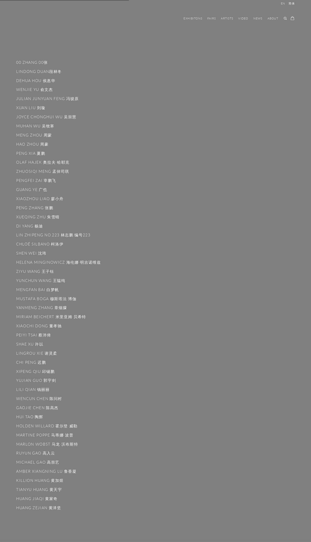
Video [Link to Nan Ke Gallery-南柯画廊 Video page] (243, 18)
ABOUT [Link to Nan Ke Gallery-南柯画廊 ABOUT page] (273, 18)
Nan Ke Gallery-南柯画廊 (46, 18)
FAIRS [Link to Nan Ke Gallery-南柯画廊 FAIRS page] (211, 18)
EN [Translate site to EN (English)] (283, 3)
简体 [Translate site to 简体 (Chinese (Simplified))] (292, 3)
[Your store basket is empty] (292, 19)
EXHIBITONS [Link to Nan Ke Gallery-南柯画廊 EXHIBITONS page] (192, 18)
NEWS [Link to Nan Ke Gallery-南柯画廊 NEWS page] (258, 18)
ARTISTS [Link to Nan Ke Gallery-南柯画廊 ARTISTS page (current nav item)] (227, 18)
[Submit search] (285, 18)
